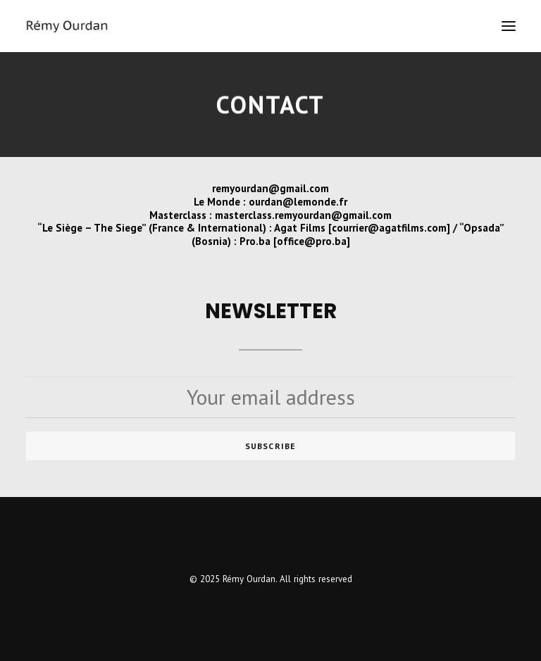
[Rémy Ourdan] (66, 26)
